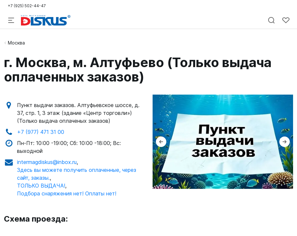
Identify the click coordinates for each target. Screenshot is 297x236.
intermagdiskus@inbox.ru (47, 162)
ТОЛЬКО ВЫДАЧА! (41, 185)
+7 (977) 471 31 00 (40, 132)
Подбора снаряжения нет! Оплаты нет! (66, 193)
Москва (16, 42)
